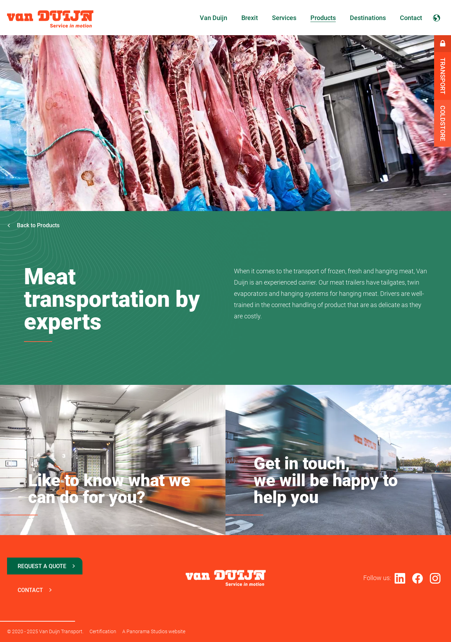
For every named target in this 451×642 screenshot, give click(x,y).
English (436, 17)
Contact (30, 590)
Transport (442, 76)
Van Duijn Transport (50, 18)
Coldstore (442, 123)
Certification (102, 631)
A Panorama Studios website (153, 631)
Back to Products (33, 225)
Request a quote (42, 566)
